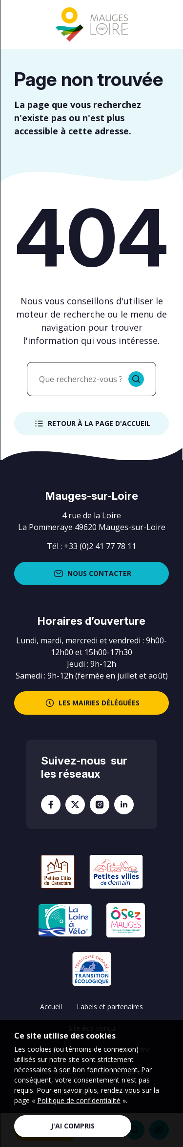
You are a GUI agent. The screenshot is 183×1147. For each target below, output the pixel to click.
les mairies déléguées (91, 703)
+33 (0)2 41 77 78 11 (100, 546)
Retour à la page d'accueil (91, 423)
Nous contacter (91, 573)
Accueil (51, 1006)
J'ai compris (73, 1125)
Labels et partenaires (110, 1006)
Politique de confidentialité (79, 1100)
